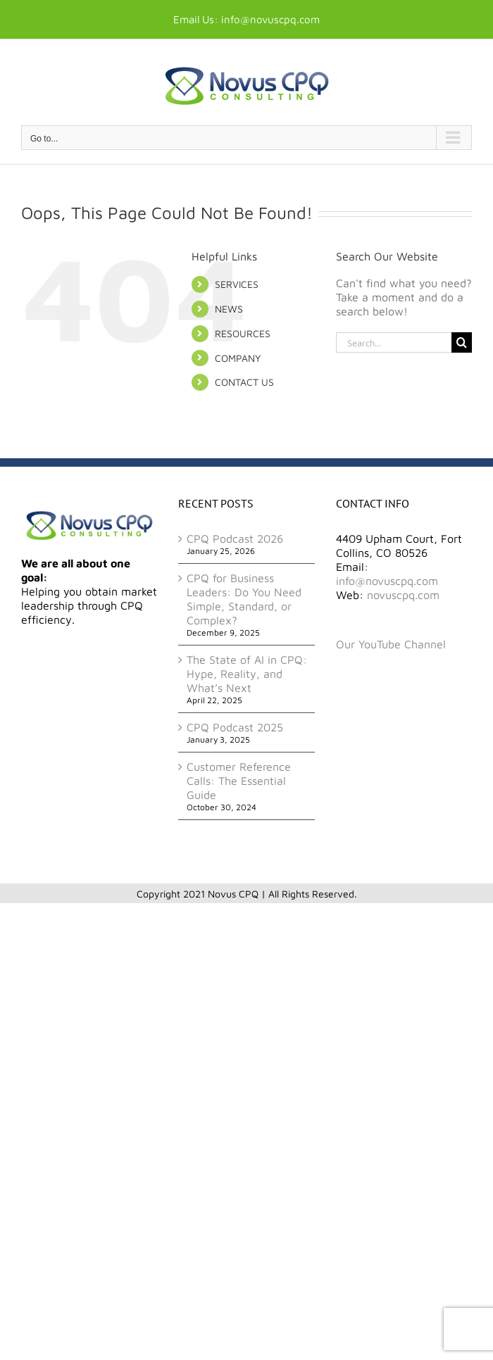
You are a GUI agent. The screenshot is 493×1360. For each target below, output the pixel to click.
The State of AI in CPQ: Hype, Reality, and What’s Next (247, 673)
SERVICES (236, 284)
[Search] (461, 342)
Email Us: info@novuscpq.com (246, 19)
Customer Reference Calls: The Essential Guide (239, 780)
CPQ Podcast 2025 (235, 727)
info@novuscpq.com (387, 580)
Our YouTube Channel (391, 644)
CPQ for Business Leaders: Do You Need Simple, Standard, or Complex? (244, 599)
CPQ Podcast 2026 (235, 538)
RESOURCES (242, 333)
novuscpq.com (403, 594)
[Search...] (393, 342)
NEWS (229, 309)
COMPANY (238, 358)
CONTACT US (244, 382)
